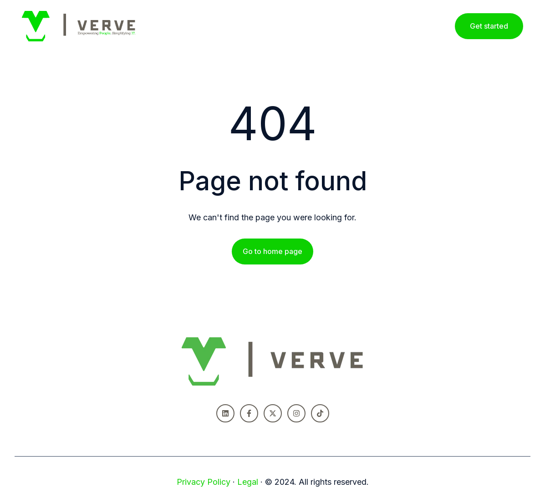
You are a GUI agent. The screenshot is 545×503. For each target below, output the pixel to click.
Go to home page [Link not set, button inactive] (272, 251)
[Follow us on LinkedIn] (225, 413)
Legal (247, 482)
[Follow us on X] (273, 413)
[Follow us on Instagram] (296, 413)
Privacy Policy (203, 482)
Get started (489, 25)
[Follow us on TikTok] (320, 413)
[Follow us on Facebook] (249, 413)
